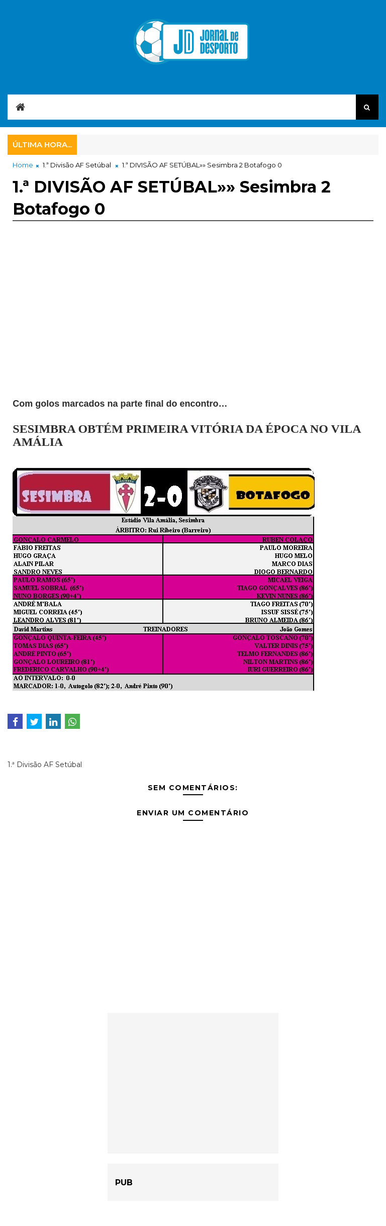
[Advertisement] (193, 327)
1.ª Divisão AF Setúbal (77, 165)
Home (23, 165)
